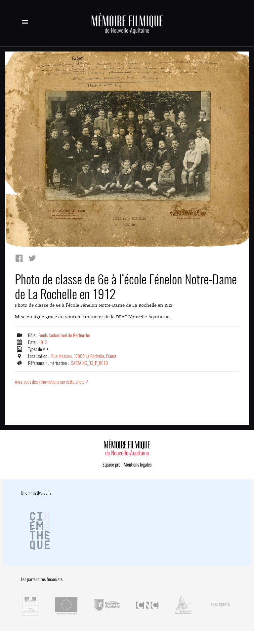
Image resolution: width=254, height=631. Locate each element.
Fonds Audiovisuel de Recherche (64, 335)
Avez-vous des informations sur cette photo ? (51, 382)
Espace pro (111, 464)
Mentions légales (137, 464)
